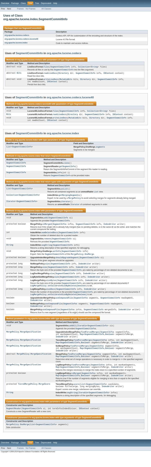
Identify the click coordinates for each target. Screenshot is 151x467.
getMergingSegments (69, 198)
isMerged (47, 228)
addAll (72, 333)
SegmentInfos (59, 228)
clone (66, 165)
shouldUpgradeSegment (67, 262)
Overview (5, 3)
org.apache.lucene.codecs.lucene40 (21, 39)
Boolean (109, 342)
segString (47, 249)
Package (15, 3)
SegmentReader (13, 420)
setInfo (57, 256)
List (8, 148)
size (47, 269)
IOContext (108, 73)
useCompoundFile (64, 305)
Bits (19, 73)
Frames (20, 9)
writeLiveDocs (50, 80)
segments (100, 148)
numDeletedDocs (50, 236)
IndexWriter (109, 228)
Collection (84, 67)
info (59, 175)
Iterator (11, 204)
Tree (37, 3)
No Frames (30, 9)
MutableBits (66, 80)
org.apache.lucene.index (16, 43)
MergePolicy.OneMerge (17, 437)
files (46, 67)
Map (81, 342)
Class (23, 3)
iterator (65, 204)
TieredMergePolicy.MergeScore (34, 395)
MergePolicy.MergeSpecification (23, 340)
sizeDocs (50, 295)
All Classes (46, 9)
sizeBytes (51, 286)
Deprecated (46, 3)
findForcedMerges (90, 340)
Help (55, 3)
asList (64, 191)
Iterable (82, 333)
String (94, 67)
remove (47, 243)
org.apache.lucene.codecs (17, 35)
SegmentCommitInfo (32, 28)
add (45, 221)
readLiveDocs (50, 73)
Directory (63, 73)
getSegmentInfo (67, 168)
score (76, 395)
